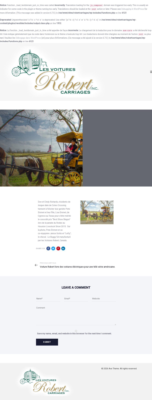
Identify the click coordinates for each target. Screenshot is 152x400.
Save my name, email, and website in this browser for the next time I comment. (74, 333)
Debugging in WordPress (132, 9)
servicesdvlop (21, 162)
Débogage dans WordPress (28, 38)
